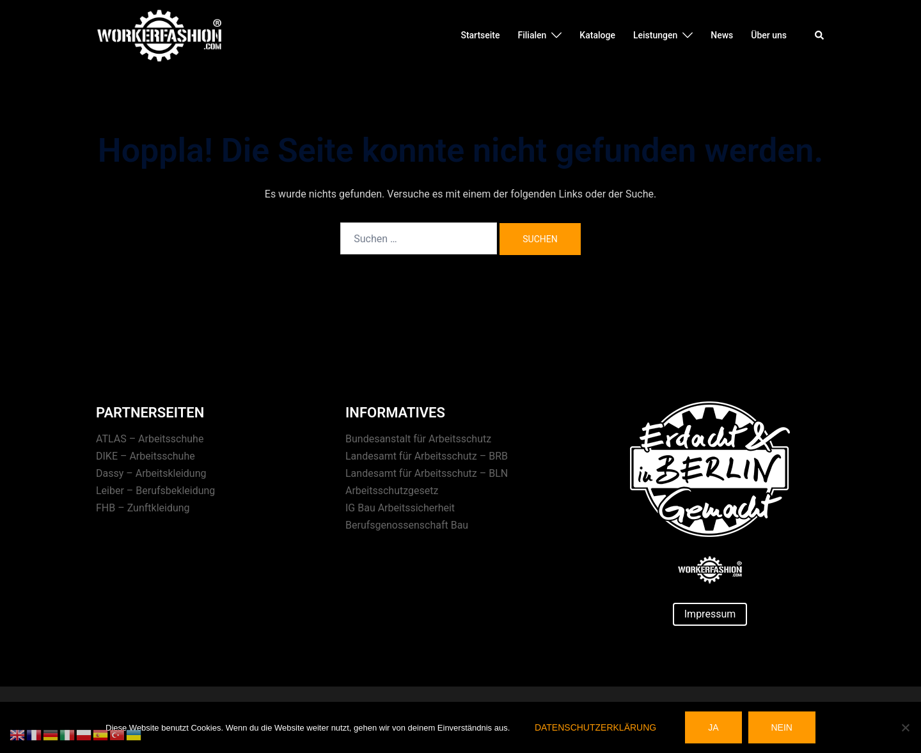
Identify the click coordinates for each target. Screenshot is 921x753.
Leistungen (655, 35)
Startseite (480, 35)
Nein (781, 727)
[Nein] (905, 727)
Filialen (532, 35)
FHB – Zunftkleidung (143, 508)
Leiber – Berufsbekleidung (155, 491)
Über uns (769, 35)
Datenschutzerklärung (595, 727)
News (722, 35)
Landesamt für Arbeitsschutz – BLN (426, 473)
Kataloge (597, 35)
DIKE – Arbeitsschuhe (145, 456)
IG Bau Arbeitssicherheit (400, 508)
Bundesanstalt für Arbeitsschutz (418, 439)
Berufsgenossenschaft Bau (406, 525)
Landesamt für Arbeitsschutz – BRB (426, 456)
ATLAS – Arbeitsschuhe (149, 439)
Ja (713, 727)
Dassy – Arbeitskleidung (151, 473)
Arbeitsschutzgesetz (391, 491)
